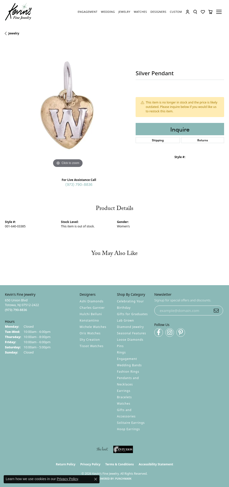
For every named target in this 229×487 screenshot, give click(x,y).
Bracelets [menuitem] (124, 397)
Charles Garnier (92, 308)
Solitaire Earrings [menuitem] (131, 423)
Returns (202, 140)
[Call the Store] (16, 310)
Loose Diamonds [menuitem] (130, 340)
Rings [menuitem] (121, 352)
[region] (68, 106)
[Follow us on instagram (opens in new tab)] (169, 332)
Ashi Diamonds (91, 301)
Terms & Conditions (119, 464)
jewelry (13, 33)
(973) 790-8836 (78, 184)
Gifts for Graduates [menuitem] (132, 314)
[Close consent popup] (95, 479)
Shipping (158, 140)
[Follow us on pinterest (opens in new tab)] (180, 332)
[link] (88, 11)
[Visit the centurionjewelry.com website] (123, 449)
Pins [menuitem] (120, 346)
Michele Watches (93, 327)
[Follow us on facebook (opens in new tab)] (158, 332)
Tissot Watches (91, 346)
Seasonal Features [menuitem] (131, 333)
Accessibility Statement (156, 464)
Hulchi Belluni (91, 314)
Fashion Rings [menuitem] (128, 371)
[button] (188, 12)
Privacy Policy (90, 464)
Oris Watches (90, 333)
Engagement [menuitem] (127, 359)
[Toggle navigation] (220, 12)
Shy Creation (90, 340)
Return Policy (65, 464)
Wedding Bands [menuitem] (129, 365)
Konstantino (89, 320)
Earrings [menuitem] (123, 391)
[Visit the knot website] (102, 449)
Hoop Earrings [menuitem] (128, 429)
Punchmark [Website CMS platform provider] (123, 478)
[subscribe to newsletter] (216, 310)
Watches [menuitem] (123, 403)
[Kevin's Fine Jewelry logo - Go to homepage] (18, 12)
